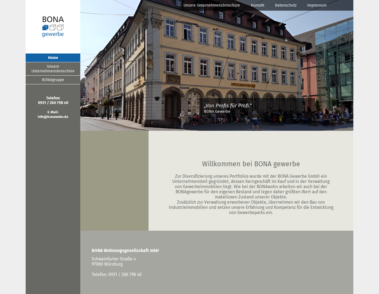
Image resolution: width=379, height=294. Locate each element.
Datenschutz (286, 5)
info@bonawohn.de (53, 117)
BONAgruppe (53, 80)
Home (53, 57)
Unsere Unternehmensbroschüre (211, 5)
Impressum (317, 5)
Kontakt (257, 5)
